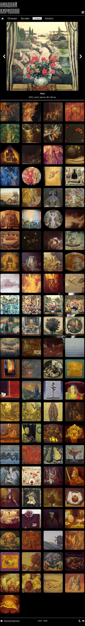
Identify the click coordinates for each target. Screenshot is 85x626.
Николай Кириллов (11, 621)
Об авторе (12, 18)
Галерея (37, 18)
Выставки (25, 18)
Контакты (49, 18)
